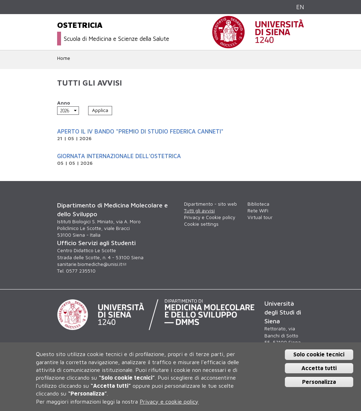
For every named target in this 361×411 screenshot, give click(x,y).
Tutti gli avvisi (199, 210)
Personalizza (319, 382)
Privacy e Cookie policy (209, 217)
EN (300, 7)
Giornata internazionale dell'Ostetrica (119, 155)
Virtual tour (260, 217)
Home (63, 58)
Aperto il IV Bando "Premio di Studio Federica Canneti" (140, 131)
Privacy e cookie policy (169, 401)
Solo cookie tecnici (318, 354)
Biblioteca (258, 204)
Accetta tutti (319, 368)
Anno (63, 103)
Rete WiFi (257, 210)
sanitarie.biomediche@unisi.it (91, 264)
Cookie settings (201, 224)
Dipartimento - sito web (210, 204)
